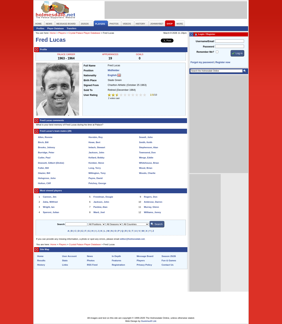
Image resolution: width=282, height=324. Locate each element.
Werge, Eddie (146, 157)
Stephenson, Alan (148, 147)
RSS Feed (92, 265)
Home (53, 33)
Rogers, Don (150, 197)
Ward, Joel (99, 212)
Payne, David (96, 178)
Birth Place (90, 80)
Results (41, 260)
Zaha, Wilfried (50, 202)
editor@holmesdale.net (132, 239)
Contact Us (168, 265)
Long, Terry (95, 168)
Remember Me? (205, 52)
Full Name (89, 65)
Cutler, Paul (44, 157)
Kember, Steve (96, 163)
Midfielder (113, 70)
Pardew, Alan (100, 207)
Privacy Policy (144, 265)
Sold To (88, 90)
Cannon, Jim (49, 197)
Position (88, 70)
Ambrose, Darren (153, 202)
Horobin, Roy (96, 137)
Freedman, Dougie (103, 197)
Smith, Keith (145, 142)
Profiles (40, 28)
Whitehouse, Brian (149, 163)
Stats (65, 260)
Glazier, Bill (44, 173)
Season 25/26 (169, 256)
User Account (69, 256)
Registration (118, 265)
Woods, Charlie (147, 173)
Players (62, 33)
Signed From (91, 85)
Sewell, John (146, 137)
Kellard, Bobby (96, 157)
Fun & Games (169, 260)
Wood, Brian (145, 168)
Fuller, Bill (43, 168)
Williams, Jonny (152, 212)
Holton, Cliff (44, 183)
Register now (222, 62)
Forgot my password (202, 62)
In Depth (116, 256)
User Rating (91, 95)
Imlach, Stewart (97, 147)
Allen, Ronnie (45, 137)
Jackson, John (96, 152)
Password (208, 46)
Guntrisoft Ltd (148, 321)
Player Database (55, 28)
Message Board (145, 256)
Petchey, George (97, 183)
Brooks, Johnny (46, 147)
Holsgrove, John (47, 178)
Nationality (90, 75)
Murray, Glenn (151, 207)
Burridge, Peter (46, 152)
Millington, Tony (97, 173)
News (90, 256)
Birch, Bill (43, 142)
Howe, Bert (94, 142)
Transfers (71, 28)
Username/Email (205, 41)
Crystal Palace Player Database (84, 33)
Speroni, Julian (51, 212)
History (41, 265)
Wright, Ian (48, 207)
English (112, 75)
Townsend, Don (147, 152)
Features (116, 260)
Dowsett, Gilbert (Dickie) (51, 163)
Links (65, 265)
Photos (91, 260)
